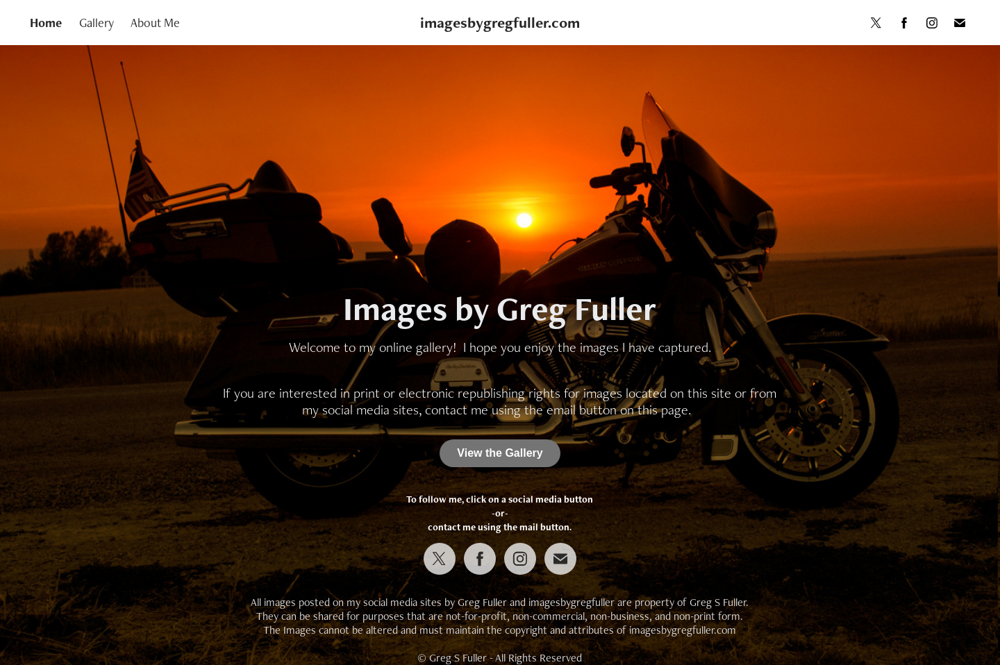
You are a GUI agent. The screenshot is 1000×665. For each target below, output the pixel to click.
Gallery (96, 23)
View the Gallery (499, 453)
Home (46, 23)
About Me (155, 23)
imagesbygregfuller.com (500, 22)
